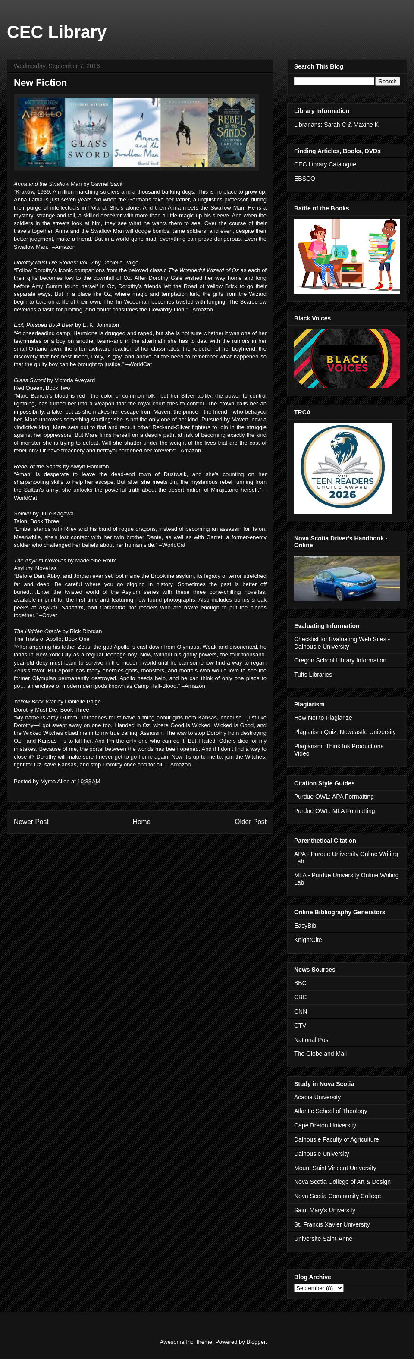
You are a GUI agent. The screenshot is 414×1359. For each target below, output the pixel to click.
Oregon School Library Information (340, 660)
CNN (300, 1011)
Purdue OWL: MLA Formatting (334, 810)
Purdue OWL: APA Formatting (334, 796)
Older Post (251, 821)
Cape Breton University (325, 1125)
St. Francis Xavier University (332, 1224)
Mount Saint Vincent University (335, 1167)
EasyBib (305, 925)
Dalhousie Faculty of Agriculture (336, 1139)
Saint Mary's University (324, 1210)
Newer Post (31, 821)
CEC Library (57, 31)
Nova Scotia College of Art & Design (342, 1181)
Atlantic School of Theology (330, 1111)
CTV (300, 1025)
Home (142, 821)
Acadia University (317, 1097)
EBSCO (304, 178)
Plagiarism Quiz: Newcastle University (345, 731)
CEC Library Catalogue (325, 164)
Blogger (255, 1342)
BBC (300, 982)
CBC (300, 997)
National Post (312, 1039)
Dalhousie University (321, 1153)
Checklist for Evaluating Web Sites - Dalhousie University (342, 643)
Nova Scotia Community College (337, 1196)
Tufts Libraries (313, 674)
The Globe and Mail (320, 1053)
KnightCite (308, 939)
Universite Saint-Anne (323, 1238)
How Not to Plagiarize (323, 717)
